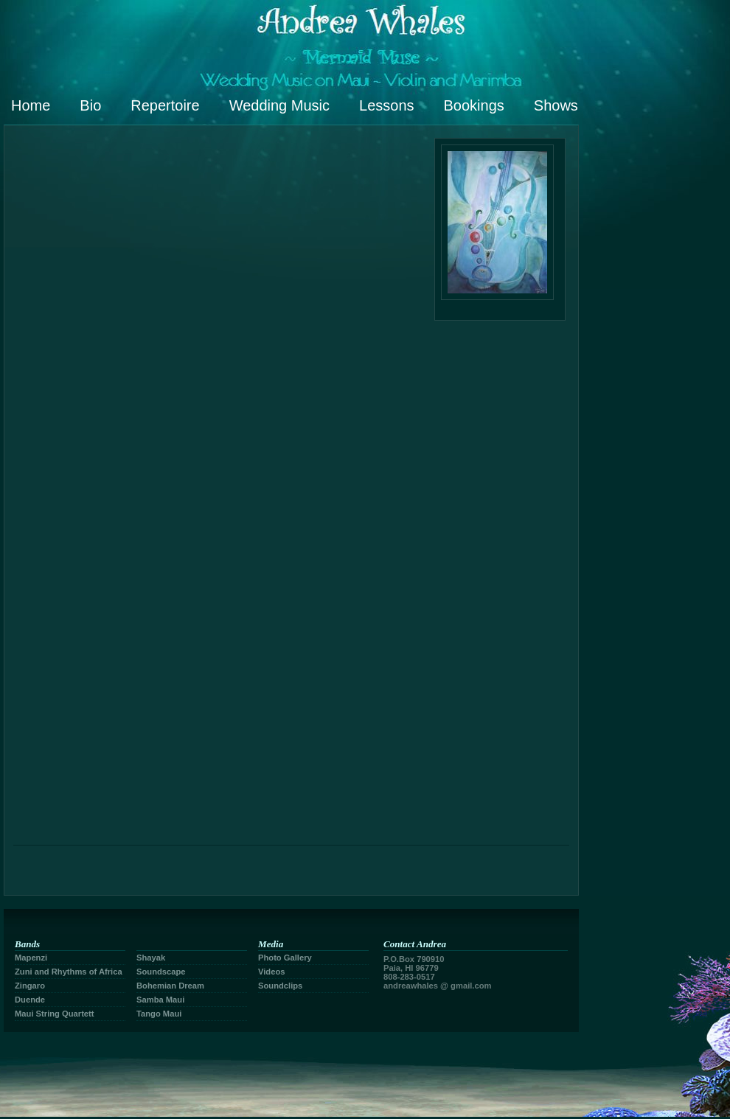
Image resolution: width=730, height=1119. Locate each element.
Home (30, 105)
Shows (556, 105)
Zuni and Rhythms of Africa (68, 971)
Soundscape (161, 971)
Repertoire (165, 105)
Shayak (150, 957)
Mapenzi (31, 957)
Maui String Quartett (54, 1013)
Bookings (474, 105)
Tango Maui (158, 1013)
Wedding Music (279, 105)
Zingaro (30, 985)
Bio (90, 105)
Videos (271, 971)
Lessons (386, 105)
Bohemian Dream (170, 985)
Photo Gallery (285, 957)
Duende (30, 999)
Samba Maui (160, 999)
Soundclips (280, 985)
